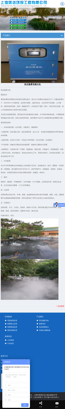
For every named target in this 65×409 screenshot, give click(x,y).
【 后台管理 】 (38, 397)
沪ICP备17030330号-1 (51, 397)
